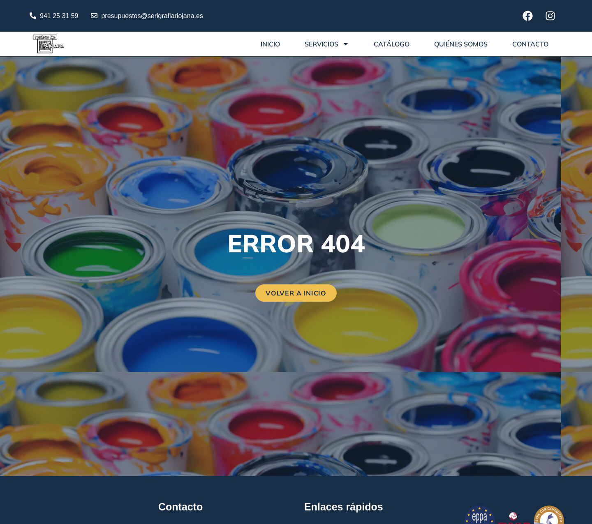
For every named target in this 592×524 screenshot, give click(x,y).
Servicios (327, 44)
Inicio (270, 44)
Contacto (530, 44)
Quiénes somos (461, 44)
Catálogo (391, 44)
